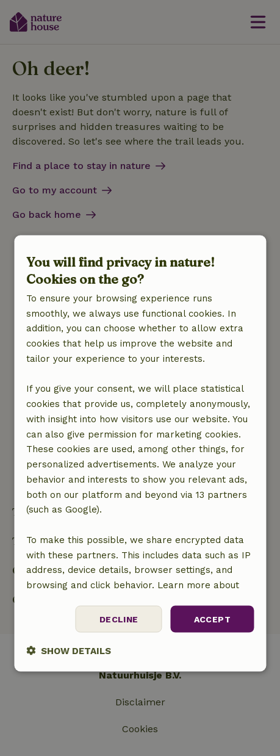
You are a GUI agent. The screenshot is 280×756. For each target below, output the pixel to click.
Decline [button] (118, 619)
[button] (68, 651)
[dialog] (140, 454)
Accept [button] (212, 619)
